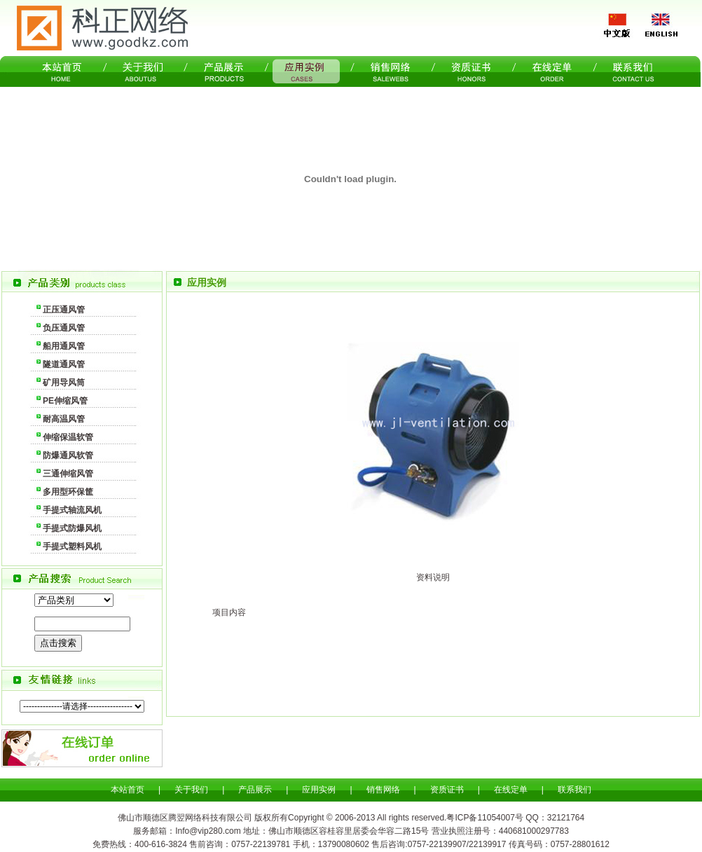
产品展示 (255, 790)
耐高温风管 (64, 419)
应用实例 (319, 790)
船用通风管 (64, 346)
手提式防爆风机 (72, 528)
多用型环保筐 (68, 492)
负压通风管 (64, 328)
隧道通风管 (64, 364)
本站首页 (127, 790)
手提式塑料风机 (72, 546)
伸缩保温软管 (68, 437)
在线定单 (511, 790)
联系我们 (574, 790)
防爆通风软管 (68, 455)
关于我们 (191, 790)
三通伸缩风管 (68, 474)
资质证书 (447, 790)
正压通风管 (64, 310)
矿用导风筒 (64, 382)
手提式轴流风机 (72, 510)
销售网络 (383, 790)
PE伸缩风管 (65, 401)
